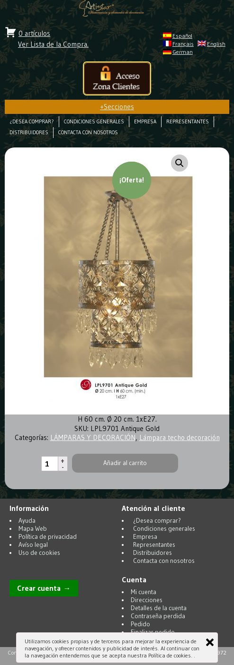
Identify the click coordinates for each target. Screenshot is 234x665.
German (182, 51)
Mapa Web (32, 529)
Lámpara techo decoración (179, 437)
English (216, 43)
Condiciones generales (94, 122)
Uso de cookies (39, 553)
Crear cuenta (39, 588)
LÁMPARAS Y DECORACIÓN (92, 437)
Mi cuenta (143, 592)
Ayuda (27, 521)
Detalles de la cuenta (159, 608)
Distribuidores (28, 133)
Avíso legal (33, 545)
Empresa (145, 122)
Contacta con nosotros (88, 133)
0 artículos (34, 33)
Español (182, 35)
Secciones (117, 106)
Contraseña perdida (158, 616)
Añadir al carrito (125, 463)
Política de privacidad (47, 537)
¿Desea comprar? (31, 122)
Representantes (187, 122)
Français (183, 43)
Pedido (140, 624)
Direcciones (146, 600)
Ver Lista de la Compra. (53, 44)
